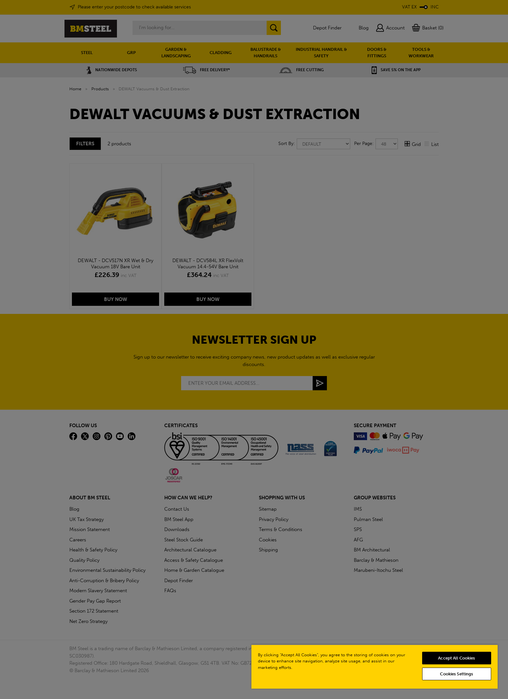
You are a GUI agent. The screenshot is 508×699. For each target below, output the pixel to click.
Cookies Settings (456, 673)
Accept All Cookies (456, 658)
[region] (374, 666)
